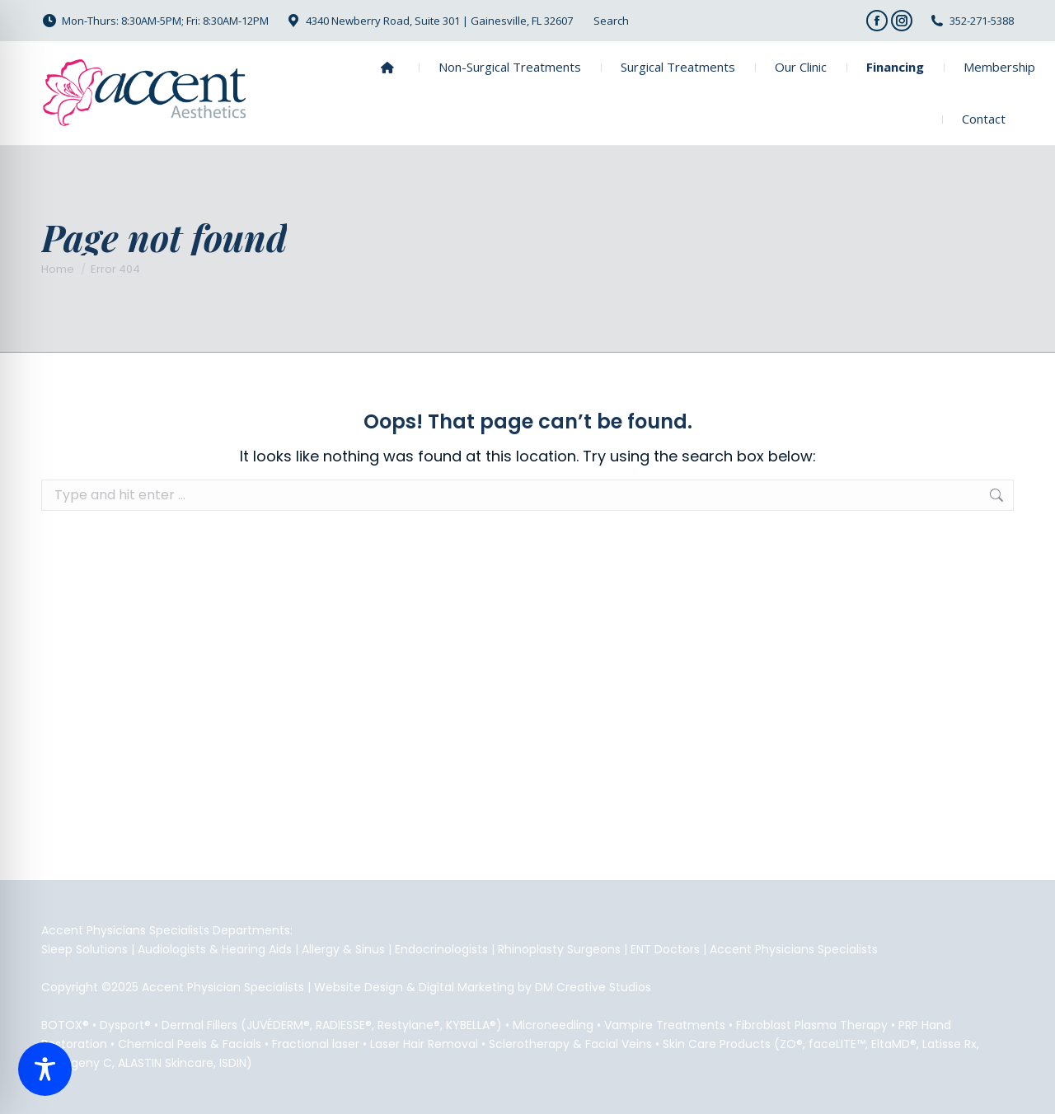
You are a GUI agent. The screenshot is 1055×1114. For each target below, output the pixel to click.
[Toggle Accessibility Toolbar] (44, 1069)
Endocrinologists (441, 949)
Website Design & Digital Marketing (414, 987)
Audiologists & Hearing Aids (215, 949)
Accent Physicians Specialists (794, 949)
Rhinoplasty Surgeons (559, 949)
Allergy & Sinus (343, 949)
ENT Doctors (665, 949)
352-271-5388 (982, 20)
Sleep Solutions (84, 949)
